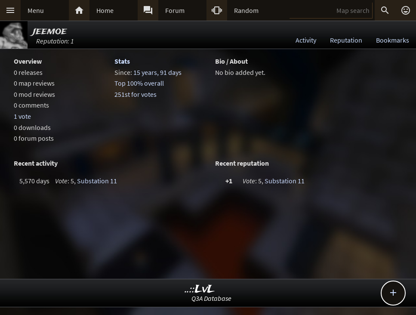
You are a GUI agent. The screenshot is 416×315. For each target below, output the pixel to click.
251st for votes (135, 94)
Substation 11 (97, 180)
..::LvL (199, 289)
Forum (175, 10)
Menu (36, 10)
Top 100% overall (139, 83)
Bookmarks (392, 40)
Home (105, 10)
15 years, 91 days (157, 72)
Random (246, 10)
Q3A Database (211, 298)
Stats (122, 61)
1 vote (22, 116)
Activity (306, 40)
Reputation (346, 40)
